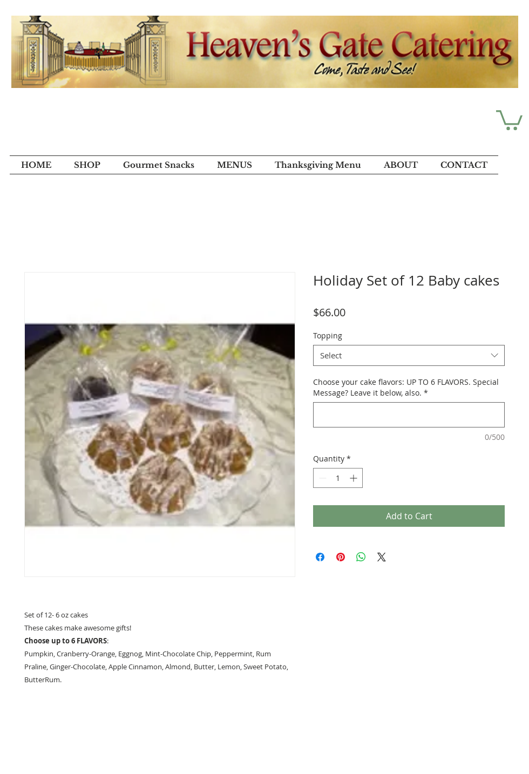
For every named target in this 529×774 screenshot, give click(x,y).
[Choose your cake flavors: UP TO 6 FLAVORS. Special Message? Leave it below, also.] (409, 415)
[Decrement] (321, 478)
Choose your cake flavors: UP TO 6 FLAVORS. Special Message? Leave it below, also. (406, 387)
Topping (327, 335)
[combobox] (409, 355)
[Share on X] (381, 557)
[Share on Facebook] (320, 557)
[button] (509, 119)
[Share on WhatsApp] (361, 557)
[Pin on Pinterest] (340, 557)
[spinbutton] (338, 478)
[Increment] (354, 478)
